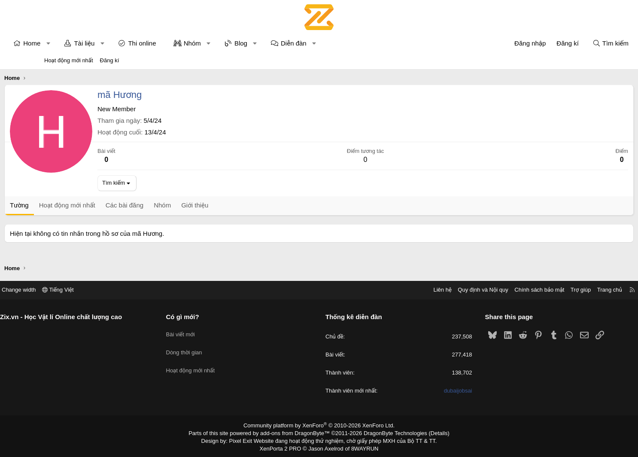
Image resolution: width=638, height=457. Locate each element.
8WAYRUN (361, 447)
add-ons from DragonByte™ (297, 433)
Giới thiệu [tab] (234, 205)
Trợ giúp (534, 289)
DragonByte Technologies (389, 433)
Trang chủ (563, 289)
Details (430, 433)
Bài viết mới (203, 331)
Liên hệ (396, 289)
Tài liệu (124, 43)
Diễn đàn (333, 43)
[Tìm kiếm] (570, 43)
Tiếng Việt (104, 289)
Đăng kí (109, 60)
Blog (280, 43)
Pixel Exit (246, 439)
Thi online (182, 43)
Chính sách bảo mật (493, 289)
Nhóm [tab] (202, 205)
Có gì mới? (205, 316)
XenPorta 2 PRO (283, 447)
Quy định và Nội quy (436, 289)
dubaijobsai (435, 391)
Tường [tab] (59, 205)
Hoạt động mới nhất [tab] (107, 205)
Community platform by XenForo (319, 425)
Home (71, 43)
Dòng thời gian (207, 347)
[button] (88, 43)
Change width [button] (65, 289)
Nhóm (232, 43)
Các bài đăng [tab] (164, 205)
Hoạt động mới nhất (68, 60)
